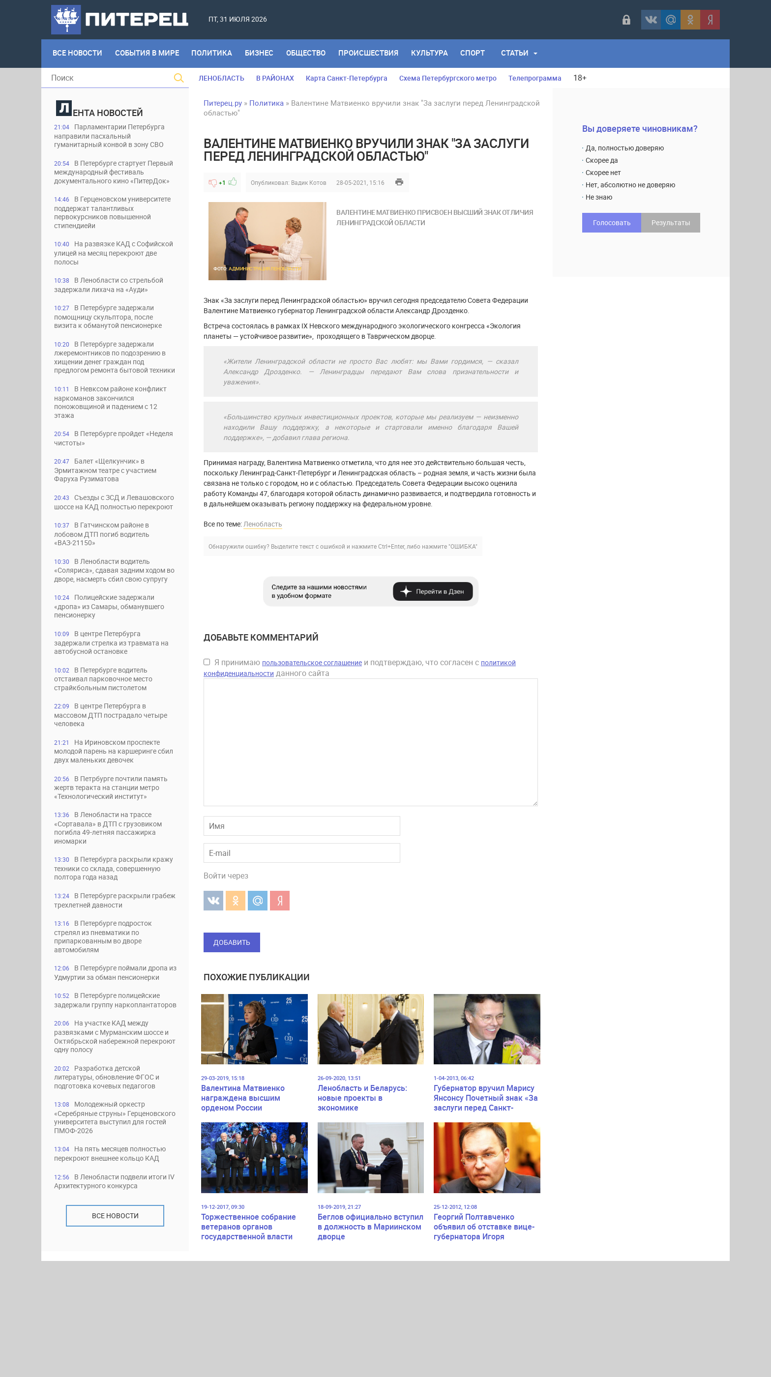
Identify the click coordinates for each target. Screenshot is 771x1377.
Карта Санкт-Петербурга (346, 78)
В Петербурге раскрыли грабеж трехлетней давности (106, 976)
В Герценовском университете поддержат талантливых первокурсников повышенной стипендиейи (109, 231)
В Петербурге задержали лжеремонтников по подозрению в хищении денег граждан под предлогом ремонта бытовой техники (115, 384)
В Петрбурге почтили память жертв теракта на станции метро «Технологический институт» (114, 848)
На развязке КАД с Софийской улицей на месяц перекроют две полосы (106, 273)
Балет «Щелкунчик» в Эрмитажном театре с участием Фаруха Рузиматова (111, 503)
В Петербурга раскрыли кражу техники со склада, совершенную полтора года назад (106, 939)
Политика (214, 54)
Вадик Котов (308, 182)
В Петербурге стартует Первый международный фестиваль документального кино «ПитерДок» (107, 186)
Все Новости (78, 54)
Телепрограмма (535, 78)
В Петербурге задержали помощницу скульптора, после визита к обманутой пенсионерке (115, 338)
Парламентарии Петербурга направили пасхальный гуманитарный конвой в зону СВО (114, 140)
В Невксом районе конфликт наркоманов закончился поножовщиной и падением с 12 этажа (108, 433)
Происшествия (374, 54)
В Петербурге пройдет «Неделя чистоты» (104, 470)
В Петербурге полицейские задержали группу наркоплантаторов (113, 1092)
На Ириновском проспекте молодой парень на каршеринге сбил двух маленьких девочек (113, 807)
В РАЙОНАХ (275, 78)
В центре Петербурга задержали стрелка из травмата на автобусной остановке (112, 696)
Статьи (523, 54)
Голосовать (612, 222)
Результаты (671, 222)
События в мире (148, 54)
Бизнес (263, 54)
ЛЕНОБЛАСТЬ (221, 78)
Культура (436, 54)
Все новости (115, 1341)
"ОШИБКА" (462, 546)
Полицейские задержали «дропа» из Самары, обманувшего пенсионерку (110, 659)
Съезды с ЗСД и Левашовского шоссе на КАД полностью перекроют (108, 540)
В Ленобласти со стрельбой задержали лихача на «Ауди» (115, 305)
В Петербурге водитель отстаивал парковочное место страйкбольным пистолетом (109, 733)
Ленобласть (262, 523)
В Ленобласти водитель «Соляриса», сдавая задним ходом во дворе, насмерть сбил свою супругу (111, 618)
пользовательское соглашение (312, 662)
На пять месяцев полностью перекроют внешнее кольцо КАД (112, 1266)
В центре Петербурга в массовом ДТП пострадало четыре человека (104, 770)
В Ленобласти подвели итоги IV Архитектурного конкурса (106, 1303)
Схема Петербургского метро (448, 78)
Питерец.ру (223, 103)
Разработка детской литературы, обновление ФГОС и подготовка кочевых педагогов (113, 1183)
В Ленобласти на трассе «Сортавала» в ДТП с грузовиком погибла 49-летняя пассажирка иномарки (114, 894)
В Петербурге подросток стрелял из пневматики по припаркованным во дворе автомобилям (108, 1013)
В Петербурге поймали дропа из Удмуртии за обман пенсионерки (106, 1055)
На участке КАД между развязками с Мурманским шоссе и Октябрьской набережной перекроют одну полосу (106, 1137)
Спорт (481, 54)
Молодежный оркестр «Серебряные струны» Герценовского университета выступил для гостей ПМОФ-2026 (114, 1224)
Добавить (231, 942)
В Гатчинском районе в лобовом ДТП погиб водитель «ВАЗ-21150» (108, 577)
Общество (310, 54)
